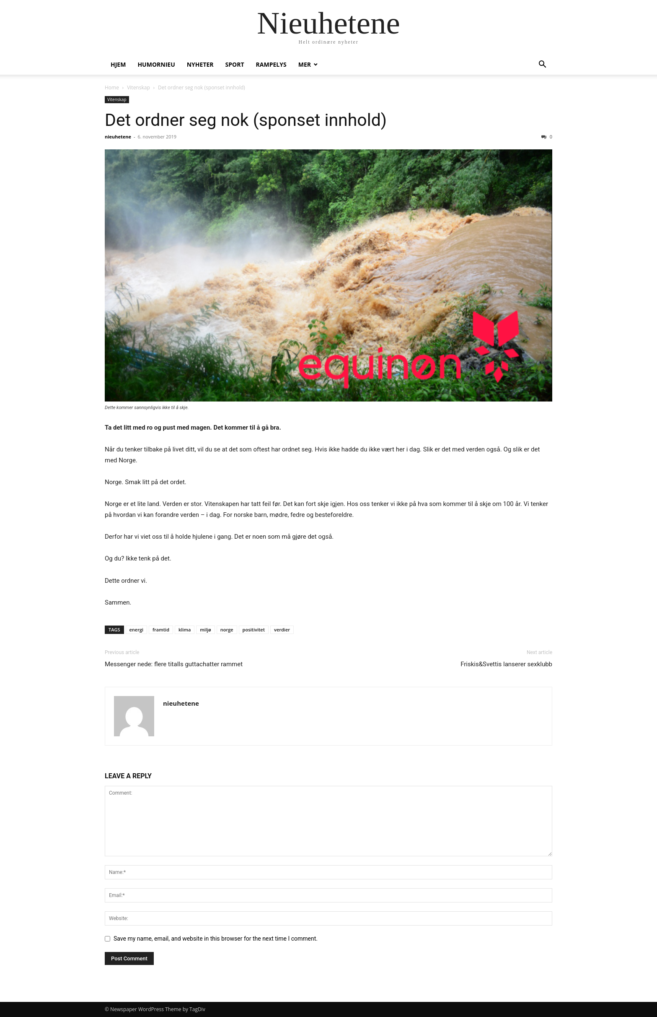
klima (184, 629)
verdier (282, 629)
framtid (161, 629)
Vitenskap (138, 87)
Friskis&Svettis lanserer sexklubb (506, 664)
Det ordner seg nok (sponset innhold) (246, 120)
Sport (234, 64)
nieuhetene (118, 136)
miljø (205, 629)
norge (226, 629)
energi (136, 629)
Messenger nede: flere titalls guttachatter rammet (174, 664)
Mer (304, 64)
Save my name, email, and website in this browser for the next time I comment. (216, 938)
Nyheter (200, 64)
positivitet (254, 629)
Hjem (118, 64)
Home (112, 87)
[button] (542, 65)
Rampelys (271, 64)
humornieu (156, 64)
